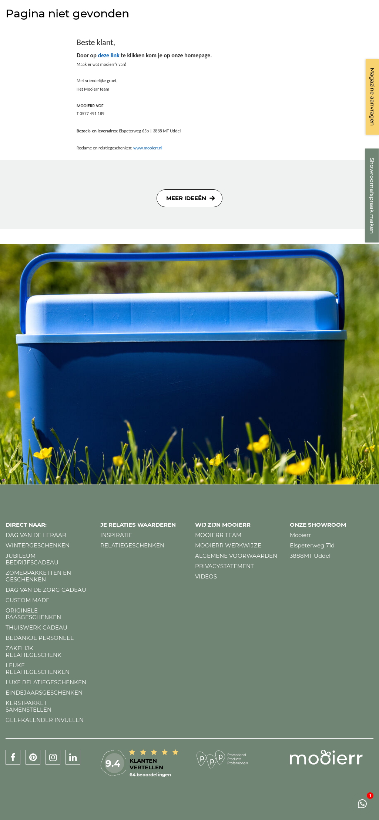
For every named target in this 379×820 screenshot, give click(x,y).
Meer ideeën (186, 198)
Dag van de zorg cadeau (46, 589)
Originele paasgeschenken (33, 614)
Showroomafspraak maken (372, 196)
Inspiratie (116, 535)
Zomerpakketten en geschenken (38, 576)
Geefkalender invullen (45, 719)
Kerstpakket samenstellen (28, 706)
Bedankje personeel (40, 637)
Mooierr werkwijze (228, 545)
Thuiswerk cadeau (36, 627)
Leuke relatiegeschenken (38, 668)
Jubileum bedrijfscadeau (32, 559)
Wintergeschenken (38, 545)
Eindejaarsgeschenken (44, 692)
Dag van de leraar (36, 535)
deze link (108, 55)
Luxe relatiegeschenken (46, 682)
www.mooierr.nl (147, 148)
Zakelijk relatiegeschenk (33, 651)
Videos (206, 576)
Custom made (28, 600)
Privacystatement (224, 566)
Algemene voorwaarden (236, 555)
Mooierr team (218, 535)
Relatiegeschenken (132, 545)
